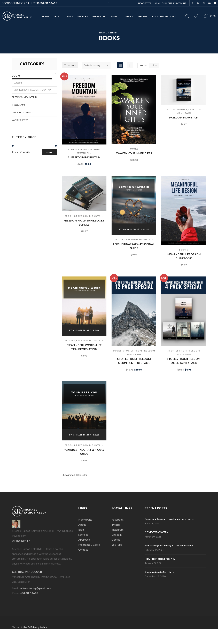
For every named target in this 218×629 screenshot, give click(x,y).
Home (45, 16)
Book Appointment (164, 16)
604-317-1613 (48, 3)
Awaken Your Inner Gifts (134, 153)
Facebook (117, 519)
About (58, 16)
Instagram (117, 529)
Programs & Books (89, 544)
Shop (113, 32)
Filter (49, 152)
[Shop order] (96, 65)
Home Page (85, 519)
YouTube (117, 544)
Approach (98, 16)
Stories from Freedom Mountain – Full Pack (134, 360)
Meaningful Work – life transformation (84, 347)
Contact (115, 16)
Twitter (116, 524)
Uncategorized (22, 112)
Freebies (142, 16)
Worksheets (20, 120)
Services (82, 16)
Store (129, 16)
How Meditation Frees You (160, 558)
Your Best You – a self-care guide (84, 451)
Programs (19, 104)
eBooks (182, 109)
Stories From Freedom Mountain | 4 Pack (183, 360)
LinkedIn (117, 534)
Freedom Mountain (183, 117)
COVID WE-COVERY (156, 532)
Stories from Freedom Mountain (32, 90)
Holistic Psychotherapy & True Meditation (169, 545)
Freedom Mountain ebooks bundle (84, 222)
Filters (70, 65)
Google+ (117, 539)
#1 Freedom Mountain (84, 157)
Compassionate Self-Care (159, 571)
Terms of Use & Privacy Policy (29, 627)
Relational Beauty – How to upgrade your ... (169, 518)
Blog (69, 16)
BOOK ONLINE (11, 3)
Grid (120, 65)
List (130, 65)
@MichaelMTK (21, 540)
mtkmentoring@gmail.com (35, 588)
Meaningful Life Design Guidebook (184, 256)
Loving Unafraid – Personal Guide (133, 246)
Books (133, 148)
